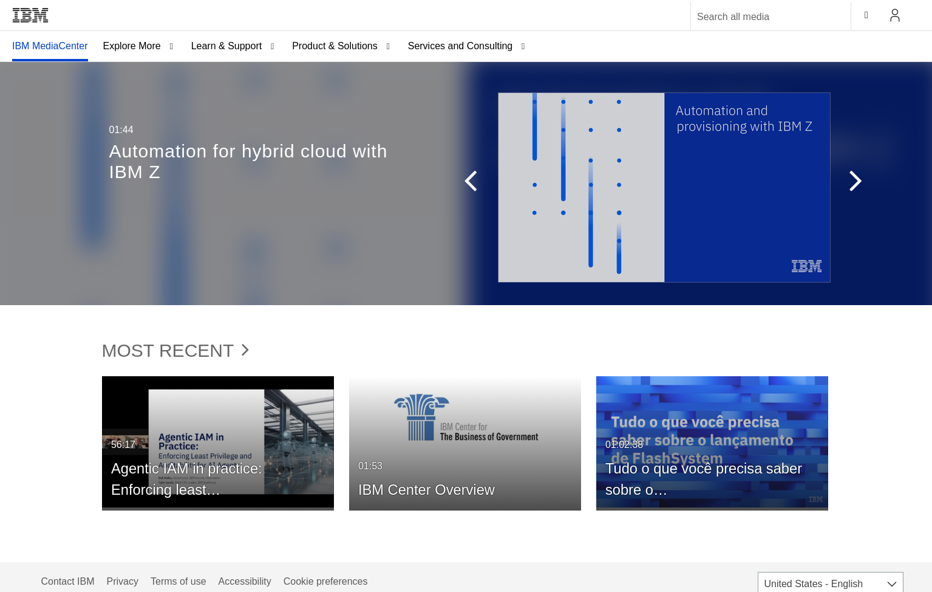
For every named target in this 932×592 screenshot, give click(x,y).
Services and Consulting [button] (460, 46)
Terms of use (178, 581)
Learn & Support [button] (226, 46)
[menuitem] (50, 46)
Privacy (122, 581)
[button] (464, 183)
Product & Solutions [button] (335, 46)
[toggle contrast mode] (866, 15)
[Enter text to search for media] (758, 17)
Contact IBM (68, 581)
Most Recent (176, 350)
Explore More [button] (132, 46)
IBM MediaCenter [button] (50, 46)
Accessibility (245, 581)
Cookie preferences (326, 581)
